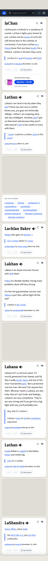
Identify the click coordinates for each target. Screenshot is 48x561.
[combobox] (21, 13)
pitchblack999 (18, 310)
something (36, 418)
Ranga (8, 234)
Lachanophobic (30, 210)
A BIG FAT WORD (18, 466)
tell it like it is (17, 535)
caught (22, 451)
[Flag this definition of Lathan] (42, 96)
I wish (10, 134)
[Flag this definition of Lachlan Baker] (42, 227)
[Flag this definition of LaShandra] (42, 522)
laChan (7, 64)
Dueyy (14, 143)
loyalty (33, 48)
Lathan (7, 143)
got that (32, 535)
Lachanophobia (12, 210)
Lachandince (11, 206)
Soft (11, 273)
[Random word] (33, 13)
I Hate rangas (23, 246)
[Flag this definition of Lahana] (42, 366)
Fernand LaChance (33, 213)
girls (24, 383)
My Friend (21, 304)
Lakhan (7, 310)
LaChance (9, 203)
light (39, 58)
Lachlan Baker (10, 246)
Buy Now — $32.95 (24, 82)
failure (8, 295)
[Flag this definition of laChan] (41, 23)
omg (9, 460)
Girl (8, 241)
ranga (30, 241)
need (18, 418)
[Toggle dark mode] (39, 13)
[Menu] (44, 13)
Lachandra (25, 206)
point (9, 138)
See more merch (20, 86)
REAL (13, 529)
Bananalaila (17, 427)
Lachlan (15, 241)
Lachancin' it (34, 203)
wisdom (29, 58)
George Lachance (16, 217)
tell (25, 418)
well (20, 58)
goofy (19, 380)
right (34, 134)
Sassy (7, 529)
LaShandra (9, 544)
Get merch (26, 70)
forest (7, 454)
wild (8, 451)
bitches (27, 234)
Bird (8, 280)
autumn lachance (13, 213)
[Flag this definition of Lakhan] (42, 263)
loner (27, 37)
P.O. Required (17, 64)
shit (20, 124)
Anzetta (18, 544)
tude (25, 529)
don (6, 107)
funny (25, 380)
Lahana (7, 427)
